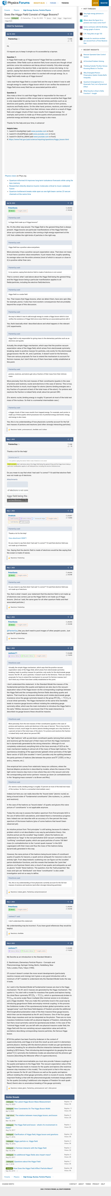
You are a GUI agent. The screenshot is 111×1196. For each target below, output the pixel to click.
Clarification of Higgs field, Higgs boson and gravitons (36, 1135)
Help (101, 1185)
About (79, 1185)
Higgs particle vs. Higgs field (26, 1142)
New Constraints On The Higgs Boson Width (32, 1109)
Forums (53, 3)
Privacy (93, 1185)
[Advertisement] (39, 157)
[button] (46, 3)
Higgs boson (67, 19)
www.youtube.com (38, 132)
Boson (49, 19)
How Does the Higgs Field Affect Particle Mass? (33, 1169)
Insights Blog (39, 3)
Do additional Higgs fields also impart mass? (32, 1155)
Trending (65, 3)
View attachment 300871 (18, 539)
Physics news (10, 177)
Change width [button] (10, 1185)
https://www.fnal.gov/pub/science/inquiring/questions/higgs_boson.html (39, 140)
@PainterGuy (12, 631)
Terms (86, 1185)
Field (54, 19)
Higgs (59, 19)
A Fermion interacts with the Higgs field (30, 1149)
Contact (71, 1185)
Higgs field (8, 22)
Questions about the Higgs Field (27, 1162)
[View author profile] (21, 211)
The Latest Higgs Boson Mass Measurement (32, 1102)
